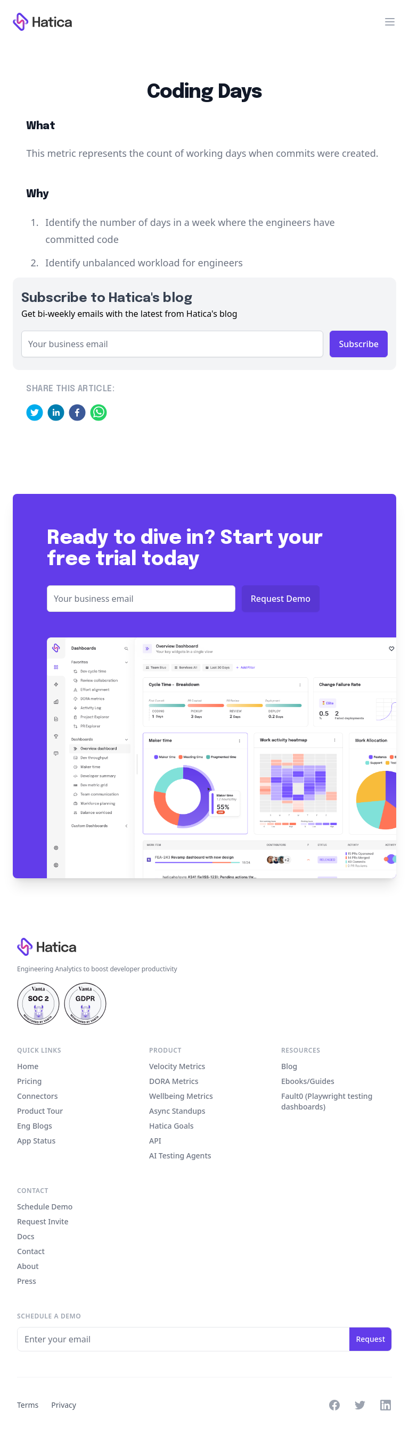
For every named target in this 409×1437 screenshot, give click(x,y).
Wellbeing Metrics (181, 1096)
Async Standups (177, 1111)
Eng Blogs (34, 1126)
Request (370, 1339)
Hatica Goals (171, 1126)
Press (26, 1281)
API (155, 1141)
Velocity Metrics (177, 1066)
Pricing (29, 1081)
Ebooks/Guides (307, 1081)
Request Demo (280, 598)
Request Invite (42, 1221)
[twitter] (34, 412)
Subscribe (359, 344)
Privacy (63, 1405)
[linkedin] (55, 412)
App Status (36, 1141)
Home (27, 1066)
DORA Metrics (174, 1081)
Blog (289, 1066)
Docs (25, 1236)
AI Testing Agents (180, 1155)
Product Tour (40, 1111)
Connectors (37, 1096)
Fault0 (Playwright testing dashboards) (326, 1101)
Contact (31, 1251)
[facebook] (77, 412)
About (28, 1266)
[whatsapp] (98, 412)
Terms (27, 1405)
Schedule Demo (44, 1206)
